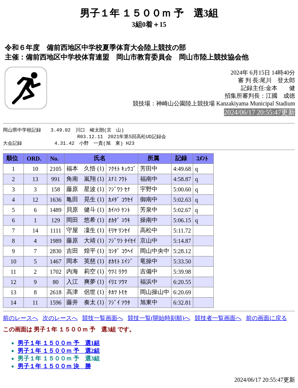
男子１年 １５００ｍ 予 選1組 (59, 344)
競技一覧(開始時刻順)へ (159, 319)
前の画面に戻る (266, 319)
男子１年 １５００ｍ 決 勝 (54, 367)
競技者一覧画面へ (218, 319)
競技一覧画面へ (102, 319)
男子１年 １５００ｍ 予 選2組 (59, 352)
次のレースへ (60, 319)
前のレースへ (20, 319)
